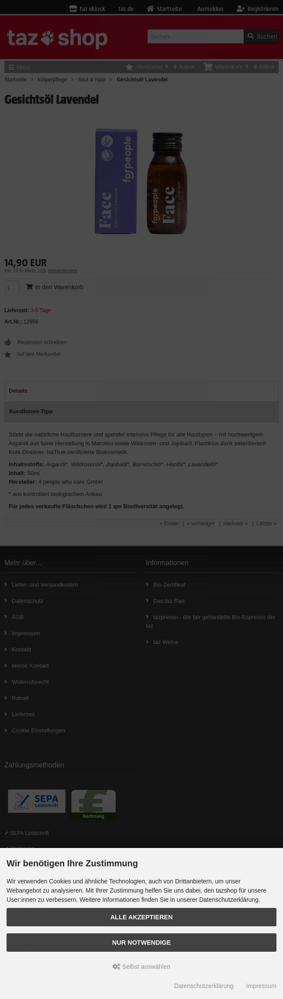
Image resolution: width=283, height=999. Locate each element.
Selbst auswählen (141, 966)
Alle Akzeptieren (141, 917)
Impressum (261, 985)
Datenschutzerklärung (204, 985)
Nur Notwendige (141, 942)
